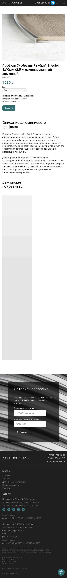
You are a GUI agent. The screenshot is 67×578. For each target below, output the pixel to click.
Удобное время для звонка (26, 419)
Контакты (6, 488)
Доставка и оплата (10, 485)
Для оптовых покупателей (14, 482)
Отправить (22, 432)
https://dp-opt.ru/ (9, 537)
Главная (6, 475)
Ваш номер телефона (24, 408)
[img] (62, 3)
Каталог (5, 479)
